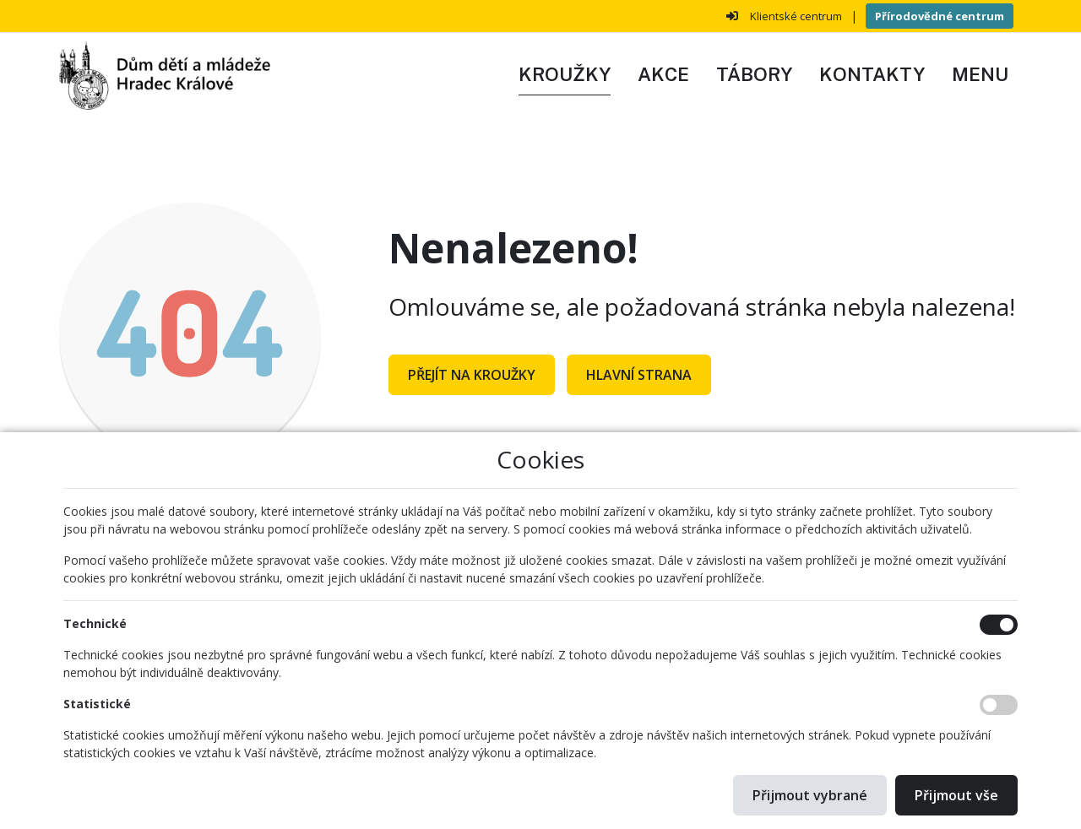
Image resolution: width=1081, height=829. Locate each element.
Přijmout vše (956, 795)
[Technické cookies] (999, 625)
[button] (980, 75)
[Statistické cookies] (999, 705)
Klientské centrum (796, 16)
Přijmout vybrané (809, 795)
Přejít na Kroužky (471, 375)
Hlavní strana (639, 375)
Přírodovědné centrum (939, 16)
